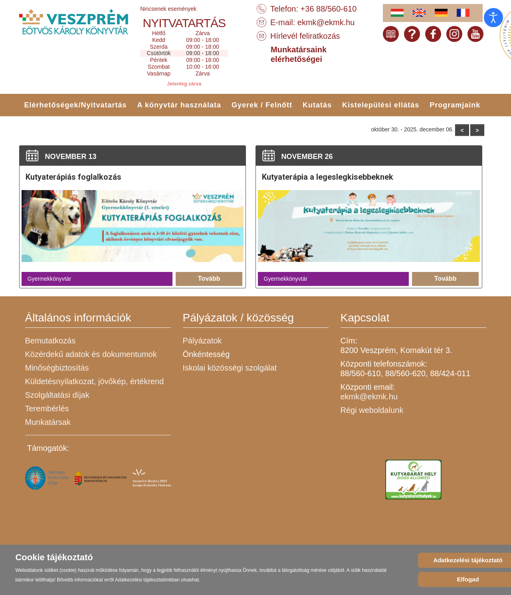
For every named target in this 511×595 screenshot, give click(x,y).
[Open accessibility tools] (493, 17)
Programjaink (455, 105)
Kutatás (317, 105)
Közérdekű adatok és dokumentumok (91, 354)
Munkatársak (48, 422)
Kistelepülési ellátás (380, 105)
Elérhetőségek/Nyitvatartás (75, 105)
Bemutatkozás (50, 340)
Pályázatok (202, 340)
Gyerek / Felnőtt (262, 105)
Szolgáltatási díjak (57, 395)
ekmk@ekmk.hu (326, 22)
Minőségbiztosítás (57, 367)
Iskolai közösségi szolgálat (230, 367)
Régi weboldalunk (372, 410)
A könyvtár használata (179, 105)
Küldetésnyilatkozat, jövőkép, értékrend (94, 381)
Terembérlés (47, 408)
